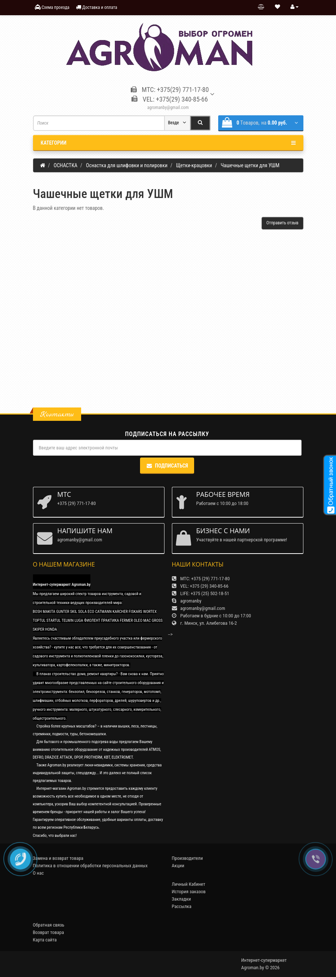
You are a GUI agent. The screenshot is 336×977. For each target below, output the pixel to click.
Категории (168, 142)
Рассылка (182, 906)
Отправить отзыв (282, 222)
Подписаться (167, 466)
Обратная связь (48, 925)
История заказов (189, 891)
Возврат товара (48, 932)
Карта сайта (45, 940)
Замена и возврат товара (58, 858)
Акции (178, 865)
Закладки (181, 899)
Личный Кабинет (188, 884)
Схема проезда (52, 7)
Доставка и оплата (96, 7)
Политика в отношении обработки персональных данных (90, 865)
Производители (187, 858)
